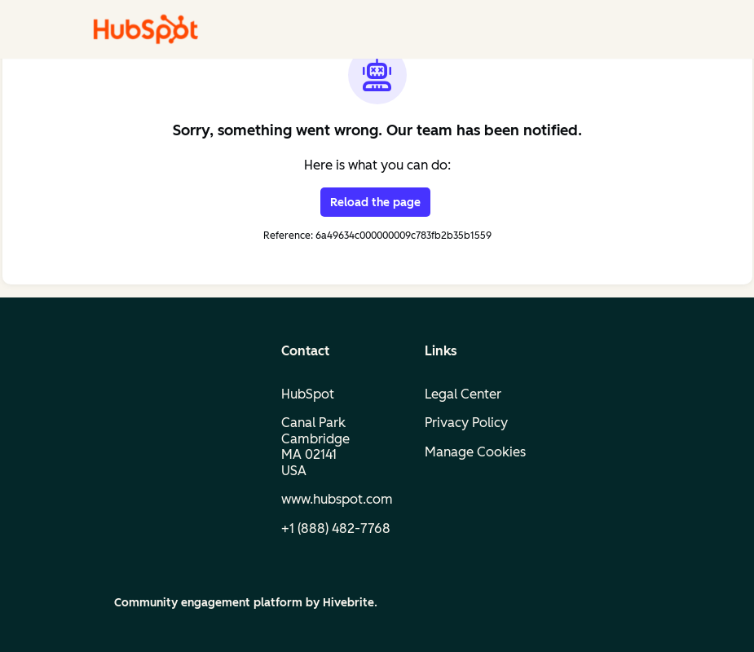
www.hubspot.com (337, 499)
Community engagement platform (208, 603)
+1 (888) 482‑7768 (335, 528)
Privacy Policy (466, 422)
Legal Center (463, 394)
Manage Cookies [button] (475, 452)
